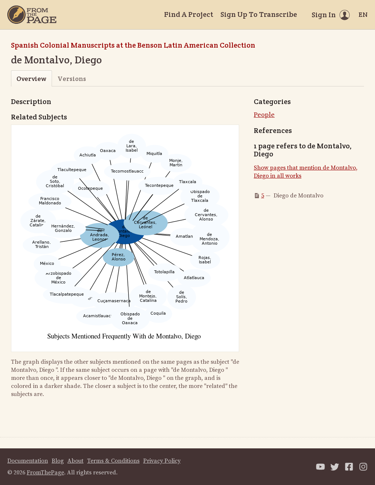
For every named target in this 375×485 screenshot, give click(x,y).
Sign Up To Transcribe (258, 14)
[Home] (31, 14)
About (75, 460)
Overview (31, 78)
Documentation (27, 460)
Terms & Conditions (113, 460)
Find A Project (188, 14)
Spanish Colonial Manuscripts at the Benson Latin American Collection (133, 45)
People (264, 115)
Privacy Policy (162, 460)
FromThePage (45, 472)
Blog (58, 460)
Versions (71, 78)
